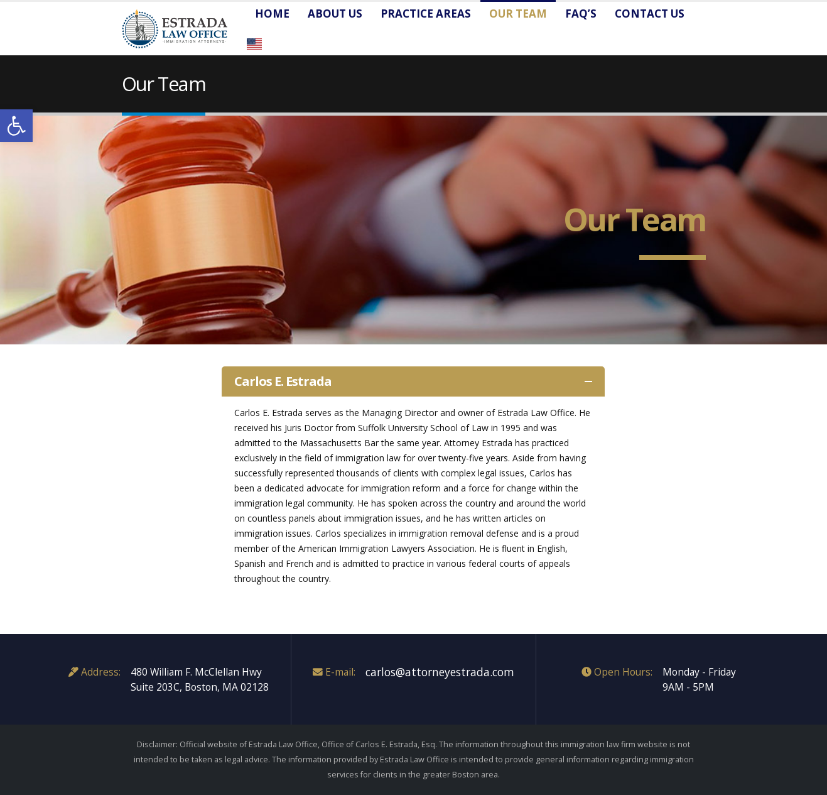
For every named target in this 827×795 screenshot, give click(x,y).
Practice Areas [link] (426, 13)
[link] (16, 125)
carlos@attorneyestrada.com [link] (439, 671)
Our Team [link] (518, 13)
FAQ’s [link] (581, 13)
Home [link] (272, 13)
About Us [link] (335, 13)
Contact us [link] (649, 13)
